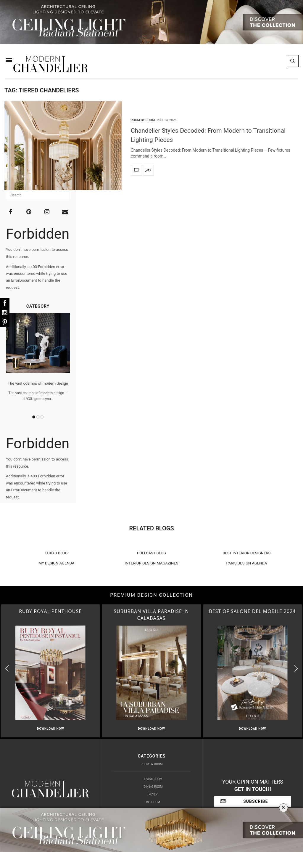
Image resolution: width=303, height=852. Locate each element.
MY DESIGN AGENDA (56, 563)
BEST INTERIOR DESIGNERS (246, 553)
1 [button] (33, 416)
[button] (296, 669)
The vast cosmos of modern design (38, 383)
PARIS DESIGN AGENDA (246, 563)
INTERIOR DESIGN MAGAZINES (151, 563)
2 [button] (37, 416)
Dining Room (153, 786)
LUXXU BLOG (56, 553)
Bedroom (153, 802)
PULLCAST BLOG (151, 553)
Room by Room (143, 120)
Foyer (153, 794)
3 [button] (42, 416)
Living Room (153, 779)
